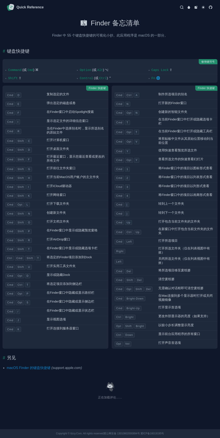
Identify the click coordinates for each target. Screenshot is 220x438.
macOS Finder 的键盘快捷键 (28, 368)
